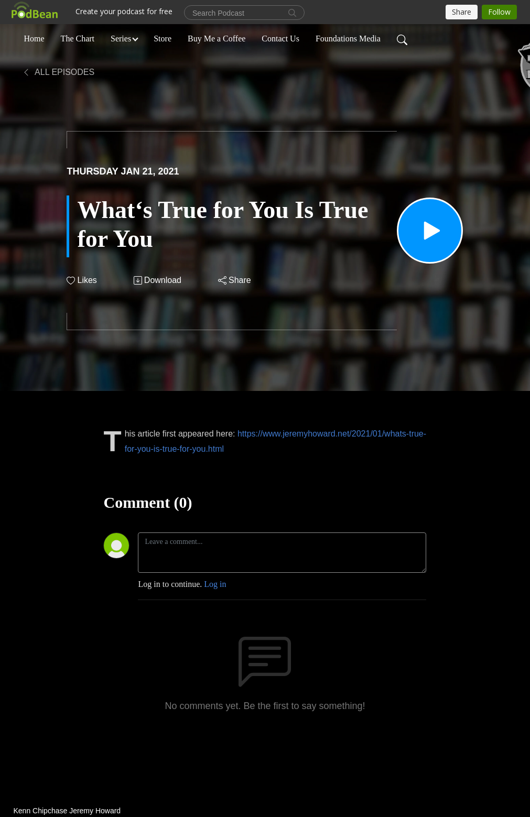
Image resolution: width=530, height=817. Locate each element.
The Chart (77, 38)
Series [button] (121, 38)
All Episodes (58, 72)
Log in (215, 584)
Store (162, 38)
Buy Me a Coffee (216, 38)
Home (34, 38)
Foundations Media (348, 38)
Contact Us (280, 38)
